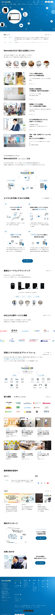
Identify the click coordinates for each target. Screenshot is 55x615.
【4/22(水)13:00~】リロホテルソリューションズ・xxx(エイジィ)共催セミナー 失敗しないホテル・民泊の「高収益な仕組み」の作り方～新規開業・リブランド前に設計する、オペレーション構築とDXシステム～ (31, 39)
